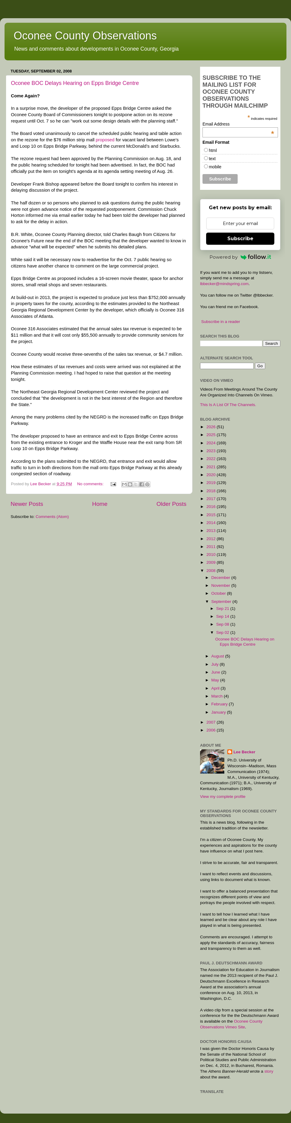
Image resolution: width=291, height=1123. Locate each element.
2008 (211, 570)
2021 (211, 467)
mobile (215, 166)
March (217, 696)
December (221, 577)
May (215, 680)
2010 (211, 554)
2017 (211, 498)
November (221, 585)
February (220, 704)
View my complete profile (223, 796)
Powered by (240, 257)
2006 (211, 730)
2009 (211, 562)
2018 (211, 491)
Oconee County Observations (85, 35)
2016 (211, 506)
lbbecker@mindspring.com (224, 283)
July (215, 664)
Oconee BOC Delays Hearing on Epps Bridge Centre (75, 83)
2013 (211, 530)
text (212, 158)
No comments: (91, 484)
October (219, 593)
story (268, 1071)
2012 (211, 538)
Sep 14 (223, 616)
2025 (211, 434)
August (218, 656)
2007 (211, 722)
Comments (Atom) (52, 516)
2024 (211, 443)
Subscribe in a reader (220, 321)
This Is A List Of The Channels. (228, 404)
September (221, 601)
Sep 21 (223, 608)
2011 (211, 546)
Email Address (238, 124)
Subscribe (240, 238)
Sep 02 (223, 632)
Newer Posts (27, 504)
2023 (211, 451)
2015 (211, 515)
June (216, 672)
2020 (211, 474)
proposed (105, 139)
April (216, 688)
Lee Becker (244, 752)
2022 (211, 458)
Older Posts (171, 504)
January (219, 712)
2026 (211, 427)
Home (99, 504)
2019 (211, 482)
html (213, 150)
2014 (211, 522)
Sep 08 (223, 624)
